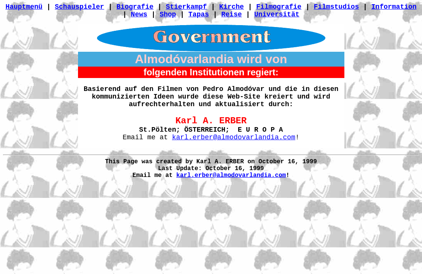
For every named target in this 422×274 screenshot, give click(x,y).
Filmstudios (336, 7)
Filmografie (278, 7)
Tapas (198, 14)
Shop (167, 14)
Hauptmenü (23, 7)
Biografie (134, 7)
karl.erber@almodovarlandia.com (233, 137)
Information (394, 7)
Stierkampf (186, 7)
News (139, 14)
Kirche (231, 7)
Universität (276, 14)
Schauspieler (79, 7)
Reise (231, 14)
